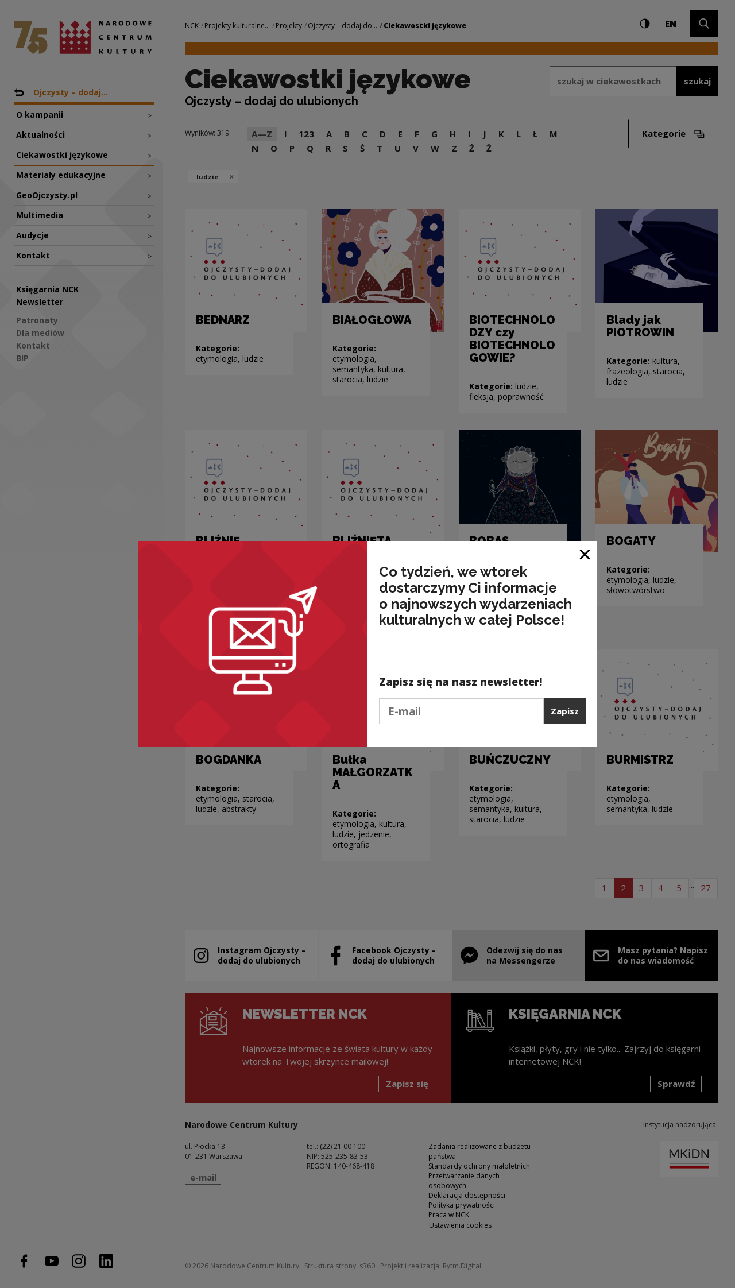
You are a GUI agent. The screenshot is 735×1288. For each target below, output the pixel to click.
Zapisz (565, 711)
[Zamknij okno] (585, 554)
